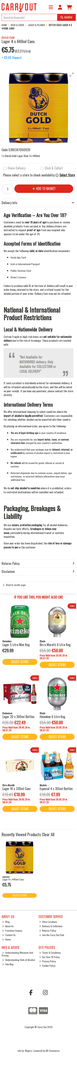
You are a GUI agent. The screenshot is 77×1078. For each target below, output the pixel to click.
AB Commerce (53, 1050)
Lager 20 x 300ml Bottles (18, 716)
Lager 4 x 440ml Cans (13, 879)
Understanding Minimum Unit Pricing (17, 954)
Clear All (48, 834)
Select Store (67, 175)
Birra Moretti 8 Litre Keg (55, 644)
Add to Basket (44, 188)
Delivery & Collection (51, 926)
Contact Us (9, 935)
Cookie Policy (47, 965)
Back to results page (16, 585)
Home (6, 939)
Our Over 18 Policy (49, 957)
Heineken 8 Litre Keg (52, 716)
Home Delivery (16, 168)
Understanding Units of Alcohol (18, 959)
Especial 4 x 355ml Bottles (56, 788)
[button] (72, 74)
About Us (8, 926)
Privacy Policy (47, 961)
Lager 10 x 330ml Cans (16, 788)
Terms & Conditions (50, 952)
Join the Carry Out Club (51, 935)
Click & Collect (54, 168)
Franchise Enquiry (12, 930)
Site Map (8, 964)
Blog (6, 921)
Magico (28, 1050)
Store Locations (48, 921)
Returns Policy (47, 930)
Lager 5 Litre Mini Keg (16, 644)
